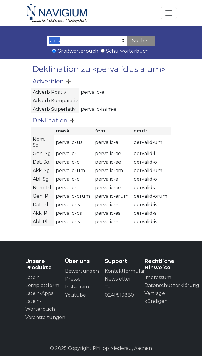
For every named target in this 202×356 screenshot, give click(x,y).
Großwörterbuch (77, 51)
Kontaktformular (125, 271)
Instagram (77, 287)
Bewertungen (82, 271)
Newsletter (118, 279)
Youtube (75, 295)
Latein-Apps (39, 293)
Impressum (157, 277)
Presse (73, 279)
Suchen (141, 40)
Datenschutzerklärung (171, 285)
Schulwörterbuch (127, 51)
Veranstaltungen (45, 317)
